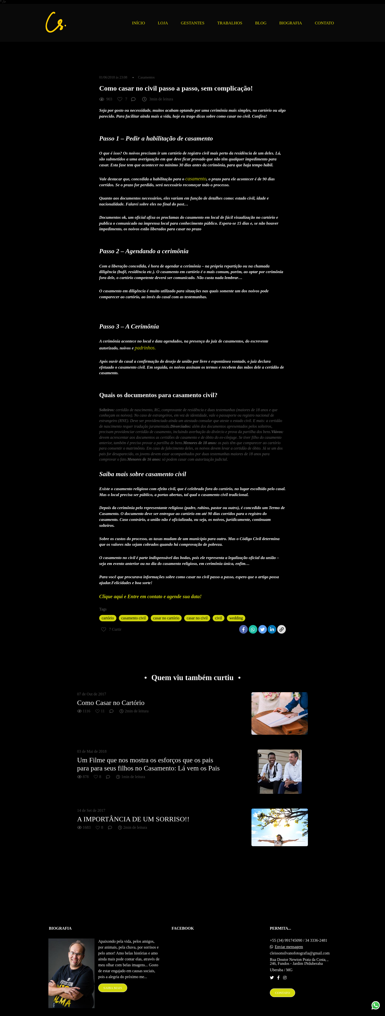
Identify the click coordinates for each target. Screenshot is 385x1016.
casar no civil (197, 618)
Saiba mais (112, 978)
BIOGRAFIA (290, 23)
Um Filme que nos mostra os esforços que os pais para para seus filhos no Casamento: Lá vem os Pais (148, 764)
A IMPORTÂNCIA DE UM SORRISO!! (133, 819)
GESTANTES (193, 23)
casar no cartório (166, 618)
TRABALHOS (229, 23)
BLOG (260, 23)
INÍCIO (138, 23)
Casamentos (146, 77)
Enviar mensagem (289, 937)
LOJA (163, 23)
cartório (108, 618)
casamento (195, 178)
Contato (282, 983)
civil (218, 618)
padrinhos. (145, 347)
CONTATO (324, 23)
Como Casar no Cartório (111, 702)
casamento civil (133, 618)
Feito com (192, 1012)
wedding (236, 618)
